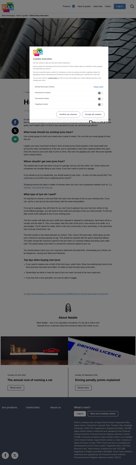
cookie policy (53, 78)
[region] (68, 84)
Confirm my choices (68, 114)
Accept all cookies (93, 114)
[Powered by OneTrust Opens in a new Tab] (98, 121)
